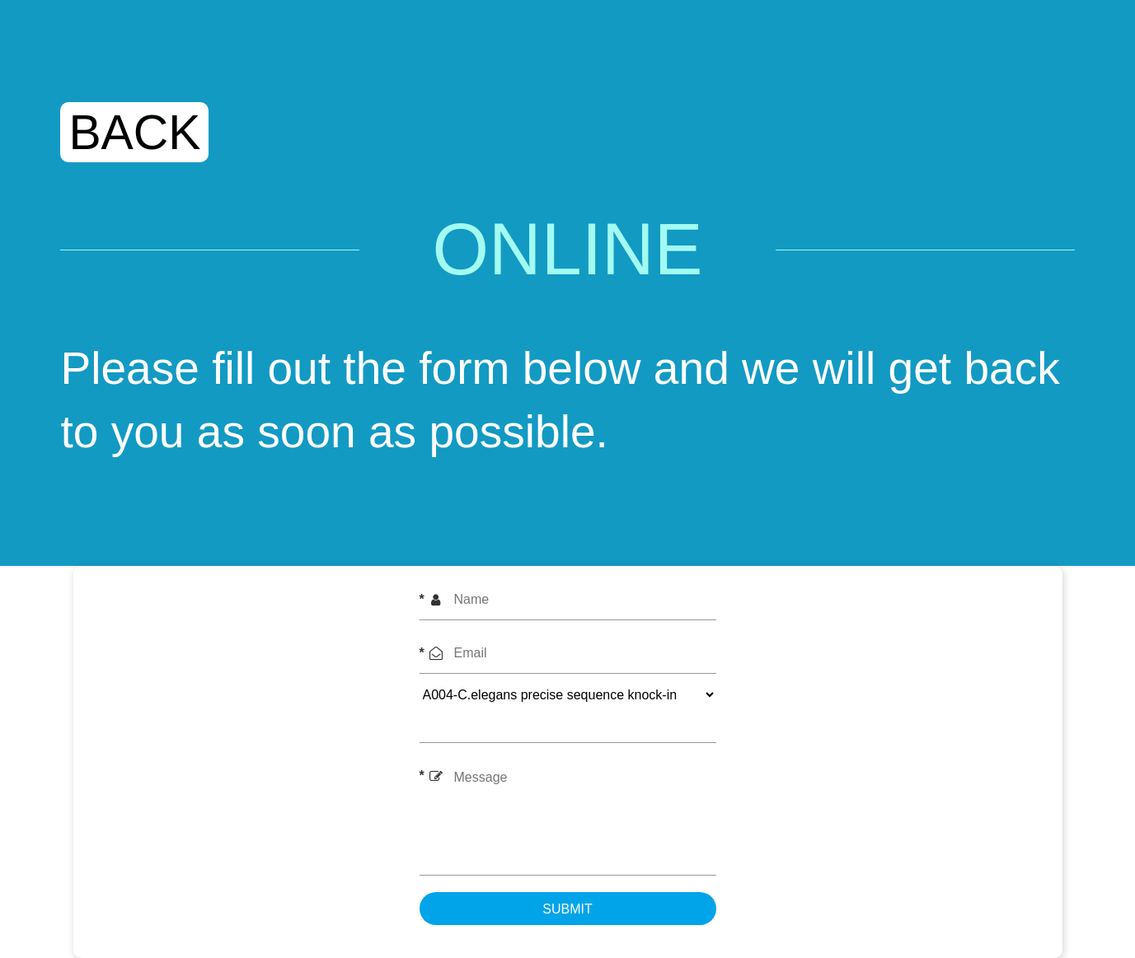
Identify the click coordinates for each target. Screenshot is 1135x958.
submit (567, 909)
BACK (134, 132)
